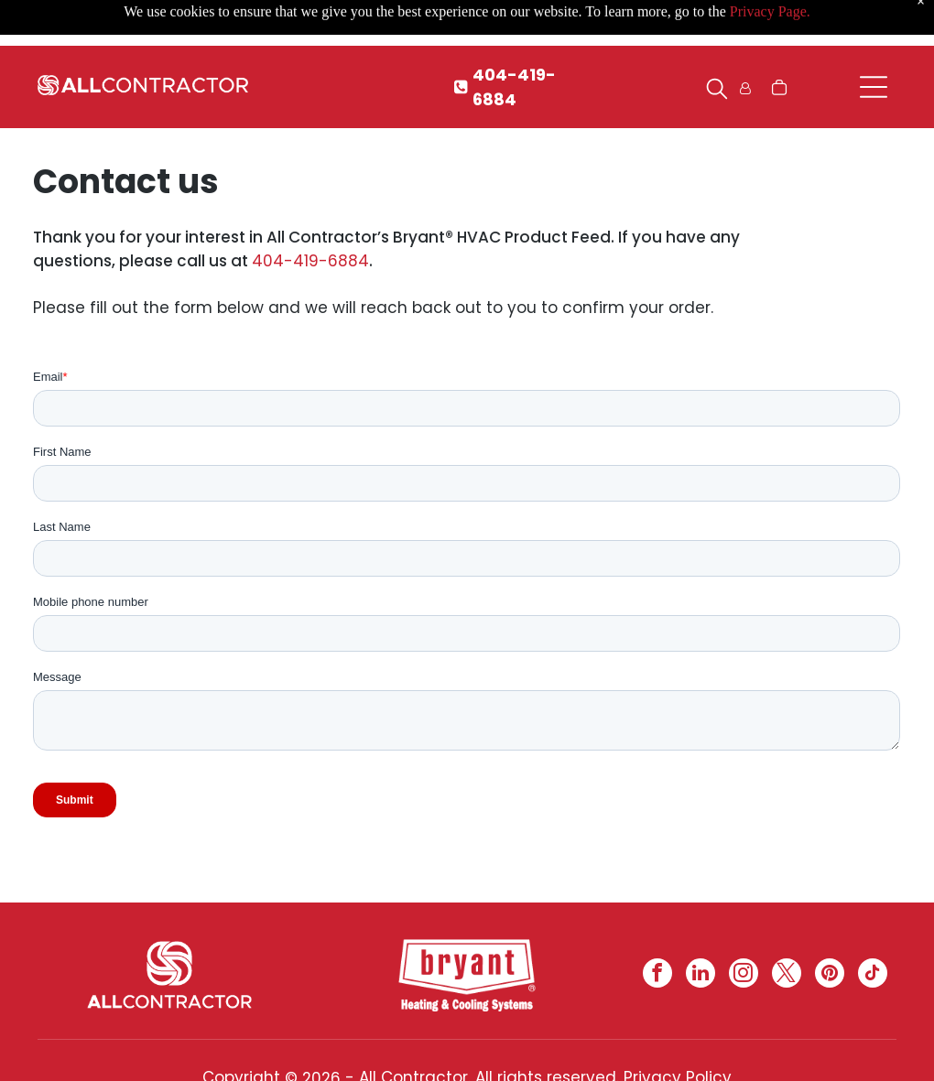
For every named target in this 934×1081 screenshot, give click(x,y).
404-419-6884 (310, 261)
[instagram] (743, 975)
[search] (717, 91)
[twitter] (786, 975)
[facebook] (657, 975)
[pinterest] (829, 975)
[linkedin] (700, 975)
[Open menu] (873, 87)
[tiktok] (872, 975)
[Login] (745, 87)
